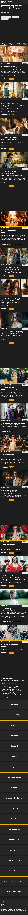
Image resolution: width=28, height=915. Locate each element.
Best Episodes (3, 44)
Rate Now (25, 63)
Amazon (11, 79)
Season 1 (3, 67)
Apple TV (17, 244)
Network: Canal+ (15, 17)
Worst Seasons (24, 44)
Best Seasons (17, 43)
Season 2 (3, 269)
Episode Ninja (12, 907)
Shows (2, 901)
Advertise (3, 904)
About (2, 902)
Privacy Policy (4, 905)
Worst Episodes (10, 44)
